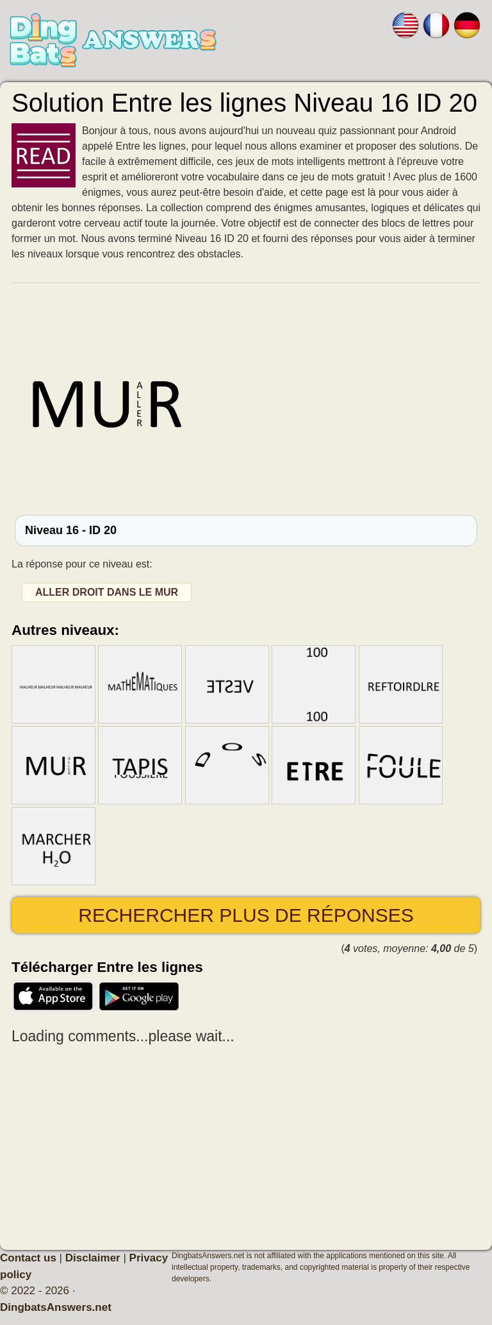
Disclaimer (92, 1258)
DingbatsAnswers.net (55, 1307)
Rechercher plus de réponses (245, 915)
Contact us (28, 1258)
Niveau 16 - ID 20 (71, 530)
